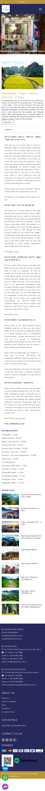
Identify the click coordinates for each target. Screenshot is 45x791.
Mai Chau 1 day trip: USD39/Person (28, 592)
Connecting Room (9, 462)
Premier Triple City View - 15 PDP (15, 448)
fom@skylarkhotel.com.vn (17, 662)
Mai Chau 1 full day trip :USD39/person (29, 578)
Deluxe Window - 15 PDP (11, 438)
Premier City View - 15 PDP (12, 445)
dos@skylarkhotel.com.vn (12, 639)
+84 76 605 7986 (16, 656)
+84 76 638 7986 (16, 682)
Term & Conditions (9, 702)
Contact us (6, 708)
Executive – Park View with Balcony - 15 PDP (19, 455)
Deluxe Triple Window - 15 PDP (14, 442)
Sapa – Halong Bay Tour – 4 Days (31, 523)
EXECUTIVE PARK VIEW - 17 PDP (14, 466)
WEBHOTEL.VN (25, 776)
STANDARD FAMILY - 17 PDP (13, 473)
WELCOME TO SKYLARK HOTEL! (14, 726)
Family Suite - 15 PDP (10, 459)
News (4, 705)
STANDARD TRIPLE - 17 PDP (13, 483)
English (22, 2)
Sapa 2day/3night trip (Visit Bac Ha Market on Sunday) (31, 537)
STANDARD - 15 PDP (10, 435)
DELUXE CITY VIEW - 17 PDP (13, 469)
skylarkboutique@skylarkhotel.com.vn (21, 685)
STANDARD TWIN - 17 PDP (12, 479)
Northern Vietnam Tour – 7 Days (30, 509)
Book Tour (8, 122)
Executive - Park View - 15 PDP (14, 452)
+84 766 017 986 (16, 659)
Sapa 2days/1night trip (29, 563)
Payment (7, 745)
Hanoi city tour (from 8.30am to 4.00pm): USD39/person (31, 606)
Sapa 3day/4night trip (29, 550)
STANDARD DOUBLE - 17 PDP (13, 476)
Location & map (8, 712)
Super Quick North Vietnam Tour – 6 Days (31, 496)
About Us (5, 698)
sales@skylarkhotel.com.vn (12, 636)
